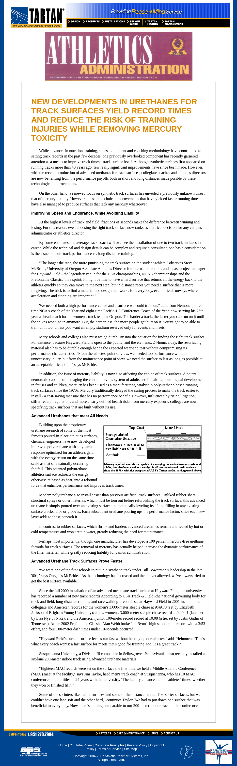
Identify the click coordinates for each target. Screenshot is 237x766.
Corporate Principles (109, 745)
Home (62, 745)
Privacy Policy (137, 745)
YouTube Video (81, 745)
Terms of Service (109, 749)
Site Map (130, 749)
